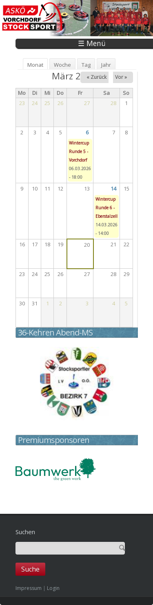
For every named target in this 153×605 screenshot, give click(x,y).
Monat (37, 64)
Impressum (29, 588)
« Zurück (96, 77)
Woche (62, 64)
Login (53, 588)
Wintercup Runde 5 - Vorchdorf (79, 151)
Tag (86, 64)
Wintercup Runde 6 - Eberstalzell (106, 207)
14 (113, 188)
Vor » (121, 77)
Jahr (106, 64)
